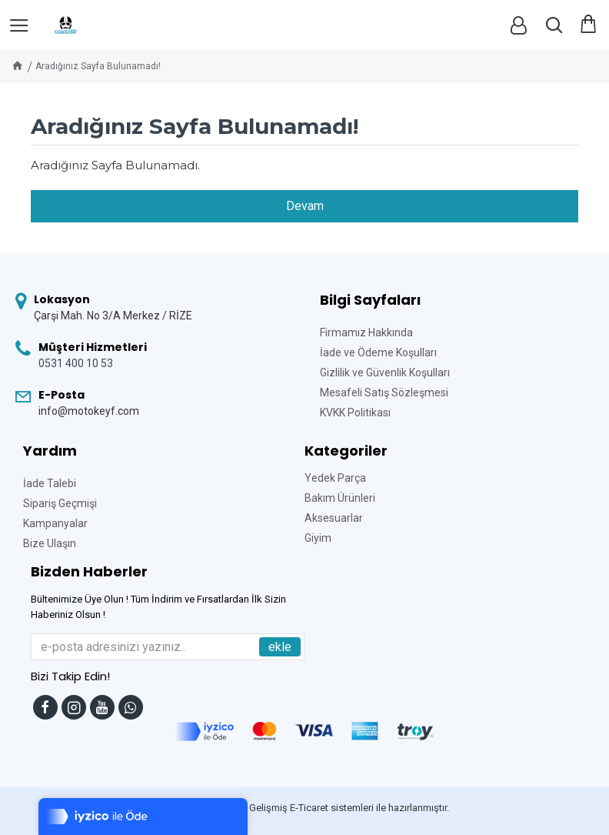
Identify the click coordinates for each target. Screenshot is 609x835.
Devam (305, 206)
